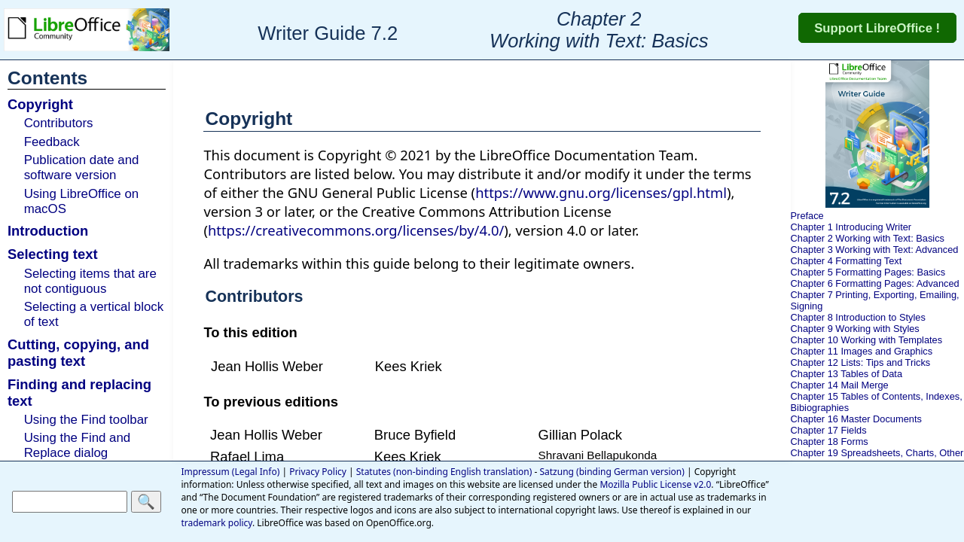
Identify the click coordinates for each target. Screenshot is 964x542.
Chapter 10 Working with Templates (867, 340)
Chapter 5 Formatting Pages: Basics (868, 272)
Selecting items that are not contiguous (90, 281)
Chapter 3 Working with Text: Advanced (875, 249)
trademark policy (216, 522)
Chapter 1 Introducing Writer (851, 227)
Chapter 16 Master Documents (856, 419)
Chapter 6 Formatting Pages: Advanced (875, 283)
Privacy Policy (317, 471)
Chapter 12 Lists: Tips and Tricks (861, 362)
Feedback (52, 142)
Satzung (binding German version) (611, 471)
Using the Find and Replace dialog (77, 445)
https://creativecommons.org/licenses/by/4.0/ (356, 230)
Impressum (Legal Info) (230, 471)
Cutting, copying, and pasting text (78, 352)
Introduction (48, 231)
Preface (807, 215)
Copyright (40, 104)
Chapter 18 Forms (829, 441)
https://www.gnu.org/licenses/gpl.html (601, 192)
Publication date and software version (81, 167)
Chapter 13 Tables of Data (846, 373)
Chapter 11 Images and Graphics (862, 351)
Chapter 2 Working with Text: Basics (867, 238)
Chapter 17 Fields (829, 430)
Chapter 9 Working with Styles (855, 328)
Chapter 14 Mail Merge (840, 385)
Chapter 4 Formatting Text (846, 260)
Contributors (58, 123)
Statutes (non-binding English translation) (444, 471)
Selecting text (53, 254)
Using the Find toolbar (86, 420)
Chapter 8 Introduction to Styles (858, 317)
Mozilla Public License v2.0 (655, 484)
